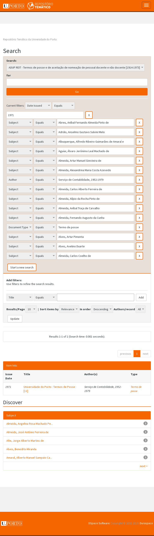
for (8, 75)
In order (85, 309)
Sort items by (49, 309)
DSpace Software (99, 523)
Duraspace (146, 523)
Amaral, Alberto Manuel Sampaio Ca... (29, 457)
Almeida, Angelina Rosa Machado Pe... (29, 423)
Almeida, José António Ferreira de (27, 432)
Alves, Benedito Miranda (21, 449)
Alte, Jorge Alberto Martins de (25, 440)
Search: (11, 60)
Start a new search (21, 267)
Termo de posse (136, 389)
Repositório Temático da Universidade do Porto (30, 39)
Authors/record (124, 309)
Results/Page (15, 309)
